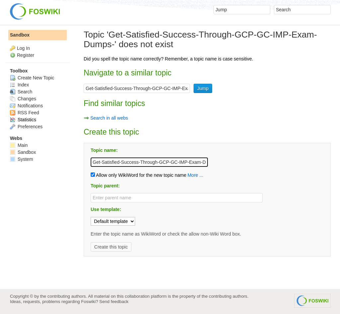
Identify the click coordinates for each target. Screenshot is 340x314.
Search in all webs (109, 118)
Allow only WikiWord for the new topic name (138, 175)
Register (25, 55)
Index (19, 84)
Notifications (26, 105)
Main (19, 145)
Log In (23, 48)
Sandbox (20, 35)
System (21, 159)
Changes (23, 98)
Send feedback (113, 301)
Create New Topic (32, 77)
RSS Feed (24, 112)
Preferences (26, 126)
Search (21, 91)
